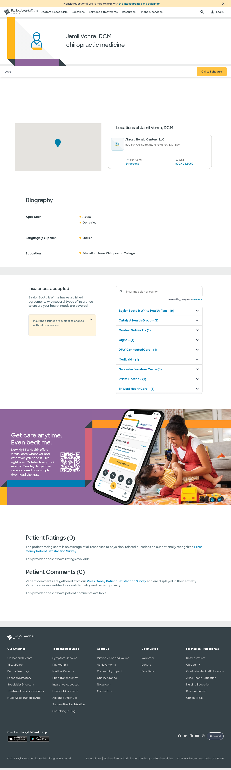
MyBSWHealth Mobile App (24, 700)
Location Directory (19, 680)
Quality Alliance (107, 680)
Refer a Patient (195, 660)
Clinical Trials (194, 700)
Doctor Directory (18, 673)
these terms (197, 301)
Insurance (44, 73)
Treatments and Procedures (25, 693)
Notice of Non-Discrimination (121, 760)
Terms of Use (93, 760)
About (27, 73)
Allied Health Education (201, 680)
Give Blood (148, 673)
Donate (146, 666)
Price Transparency (65, 680)
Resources (128, 14)
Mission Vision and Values (113, 660)
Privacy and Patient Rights (157, 760)
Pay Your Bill (60, 666)
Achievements (106, 666)
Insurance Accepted (65, 686)
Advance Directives (64, 700)
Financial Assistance (65, 693)
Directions (132, 166)
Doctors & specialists (54, 14)
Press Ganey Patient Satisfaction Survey (117, 583)
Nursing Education (198, 686)
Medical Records (63, 673)
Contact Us (104, 693)
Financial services (151, 14)
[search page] (202, 14)
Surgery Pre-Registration (68, 706)
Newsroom (104, 686)
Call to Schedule (211, 73)
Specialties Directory (20, 686)
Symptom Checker (64, 660)
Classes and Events (19, 660)
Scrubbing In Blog (64, 713)
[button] (58, 145)
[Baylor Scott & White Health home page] (21, 14)
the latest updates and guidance (139, 4)
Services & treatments (103, 14)
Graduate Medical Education (205, 673)
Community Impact (109, 673)
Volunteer (148, 660)
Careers (191, 666)
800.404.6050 (184, 166)
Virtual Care (15, 666)
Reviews (61, 73)
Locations (78, 14)
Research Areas (196, 693)
